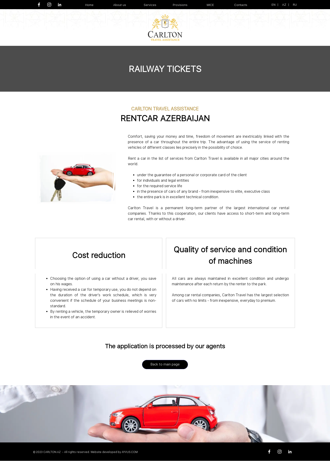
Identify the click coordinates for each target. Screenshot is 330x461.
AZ (284, 4)
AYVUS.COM (130, 452)
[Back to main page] (165, 364)
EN (273, 4)
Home (89, 5)
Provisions (180, 5)
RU (295, 4)
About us (119, 5)
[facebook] (39, 4)
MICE (210, 5)
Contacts (240, 5)
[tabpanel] (279, 4)
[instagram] (49, 4)
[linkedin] (59, 4)
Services (150, 5)
